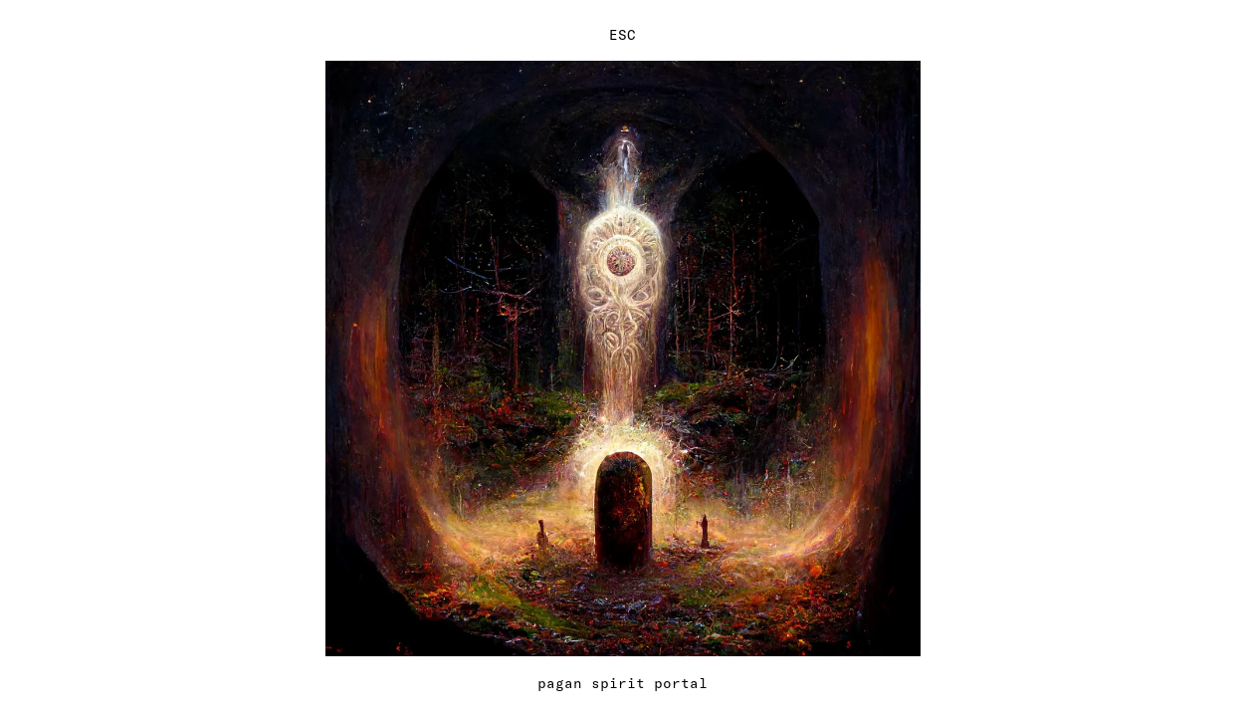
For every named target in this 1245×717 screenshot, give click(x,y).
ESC (622, 34)
